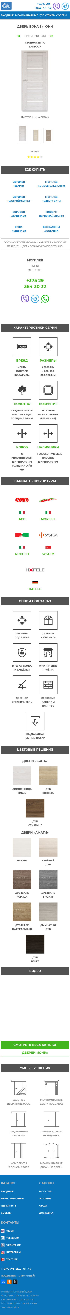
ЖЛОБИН (45, 1198)
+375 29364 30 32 (43, 6)
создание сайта (10, 1307)
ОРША (43, 1205)
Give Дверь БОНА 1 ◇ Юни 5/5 (41, 156)
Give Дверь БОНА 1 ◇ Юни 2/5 (31, 156)
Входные (7, 15)
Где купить (47, 15)
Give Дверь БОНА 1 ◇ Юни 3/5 (35, 156)
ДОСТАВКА (46, 1212)
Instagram (11, 1252)
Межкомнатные (26, 15)
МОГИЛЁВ (45, 1191)
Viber (7, 1230)
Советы (61, 15)
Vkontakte (11, 1245)
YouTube (9, 1259)
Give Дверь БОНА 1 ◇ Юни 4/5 (38, 156)
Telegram (10, 1238)
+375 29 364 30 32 (16, 1269)
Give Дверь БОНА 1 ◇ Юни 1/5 (28, 156)
